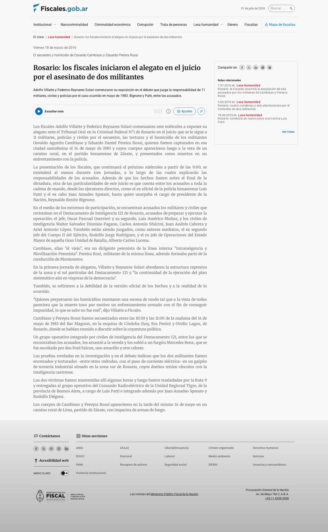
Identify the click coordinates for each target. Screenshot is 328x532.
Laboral (169, 456)
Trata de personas (173, 25)
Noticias (258, 456)
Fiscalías (251, 25)
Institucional (42, 25)
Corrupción (145, 25)
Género (232, 25)
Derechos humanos (265, 448)
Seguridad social (175, 464)
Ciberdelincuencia (176, 448)
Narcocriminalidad (74, 25)
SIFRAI (213, 464)
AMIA (79, 448)
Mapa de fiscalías (280, 25)
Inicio (38, 37)
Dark (65, 474)
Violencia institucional (91, 473)
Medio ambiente (219, 456)
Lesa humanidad (205, 25)
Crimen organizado (221, 448)
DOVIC (80, 456)
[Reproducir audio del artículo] (39, 111)
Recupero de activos (133, 464)
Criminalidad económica (113, 25)
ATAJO (124, 448)
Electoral (126, 456)
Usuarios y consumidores (269, 464)
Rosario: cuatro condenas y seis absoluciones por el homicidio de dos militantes (254, 107)
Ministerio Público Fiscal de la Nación (174, 494)
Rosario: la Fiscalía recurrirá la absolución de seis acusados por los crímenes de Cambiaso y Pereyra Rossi (253, 92)
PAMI (79, 464)
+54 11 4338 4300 (277, 498)
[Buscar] (279, 8)
